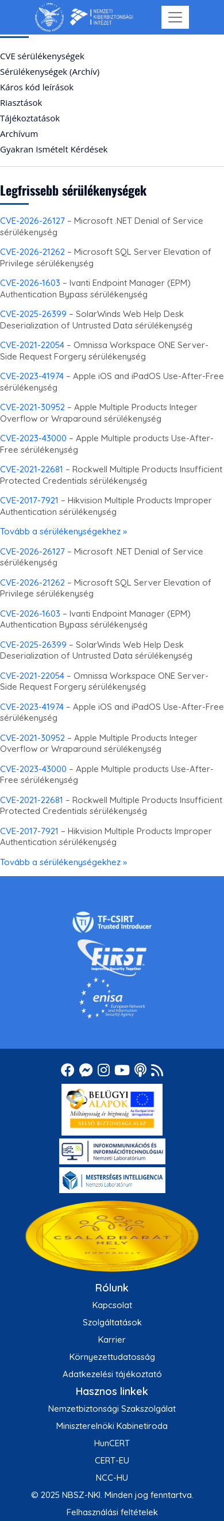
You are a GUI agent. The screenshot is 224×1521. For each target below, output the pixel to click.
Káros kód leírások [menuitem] (37, 87)
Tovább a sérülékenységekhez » (63, 531)
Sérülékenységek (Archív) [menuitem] (49, 71)
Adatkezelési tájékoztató (112, 1374)
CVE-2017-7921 (29, 500)
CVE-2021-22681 (31, 469)
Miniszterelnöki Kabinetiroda (112, 1425)
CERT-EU (112, 1460)
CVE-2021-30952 (32, 407)
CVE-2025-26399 (33, 313)
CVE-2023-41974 (32, 375)
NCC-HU (112, 1477)
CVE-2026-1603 (30, 282)
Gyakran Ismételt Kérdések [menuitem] (53, 149)
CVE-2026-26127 (32, 220)
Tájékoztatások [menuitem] (30, 118)
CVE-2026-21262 (32, 251)
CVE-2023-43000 (33, 438)
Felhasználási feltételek (112, 1512)
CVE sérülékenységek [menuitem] (42, 56)
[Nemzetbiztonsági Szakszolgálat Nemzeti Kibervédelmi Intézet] (84, 17)
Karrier (112, 1339)
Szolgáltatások (112, 1322)
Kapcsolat (112, 1305)
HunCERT (112, 1443)
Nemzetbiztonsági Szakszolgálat (112, 1408)
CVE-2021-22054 (32, 344)
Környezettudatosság (112, 1356)
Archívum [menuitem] (19, 133)
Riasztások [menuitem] (21, 102)
